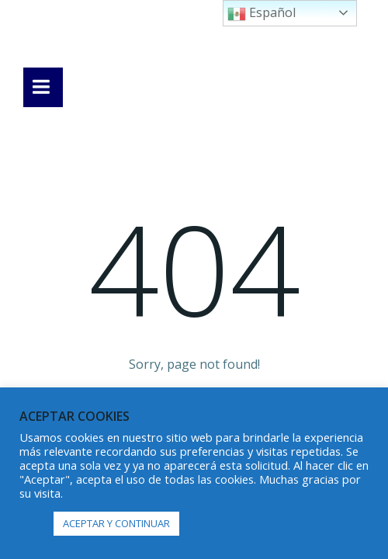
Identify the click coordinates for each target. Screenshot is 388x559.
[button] (32, 524)
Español (261, 13)
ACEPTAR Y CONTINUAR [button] (116, 523)
